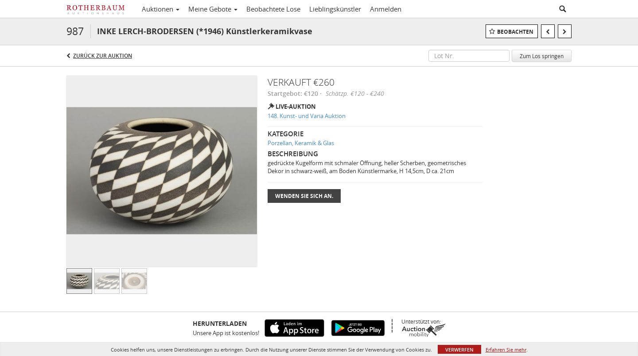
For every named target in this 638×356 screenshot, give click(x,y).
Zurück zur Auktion (102, 55)
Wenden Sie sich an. (304, 196)
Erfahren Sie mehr (506, 349)
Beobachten (515, 32)
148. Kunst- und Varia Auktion (307, 116)
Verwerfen (459, 349)
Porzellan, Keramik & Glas (301, 143)
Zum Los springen (542, 55)
